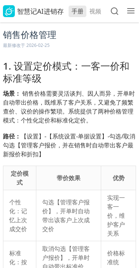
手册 (77, 11)
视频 (95, 11)
